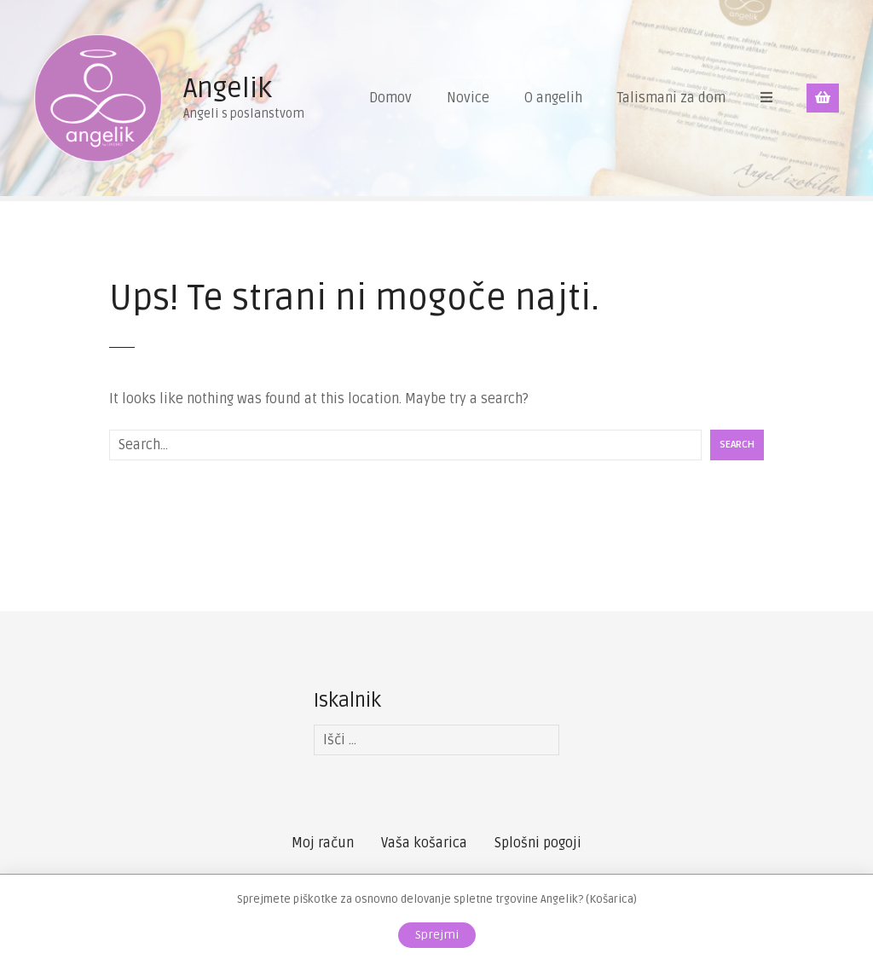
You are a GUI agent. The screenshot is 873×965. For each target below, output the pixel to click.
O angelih (553, 98)
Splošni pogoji (537, 843)
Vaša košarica (424, 843)
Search (737, 444)
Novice (468, 98)
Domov (390, 98)
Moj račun (323, 843)
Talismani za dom (671, 98)
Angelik (227, 88)
